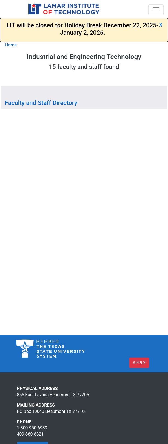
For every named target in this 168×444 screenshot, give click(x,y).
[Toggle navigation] (156, 9)
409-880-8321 (30, 434)
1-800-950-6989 (32, 427)
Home (11, 45)
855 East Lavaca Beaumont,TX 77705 (53, 394)
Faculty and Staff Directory (41, 102)
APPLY (139, 362)
